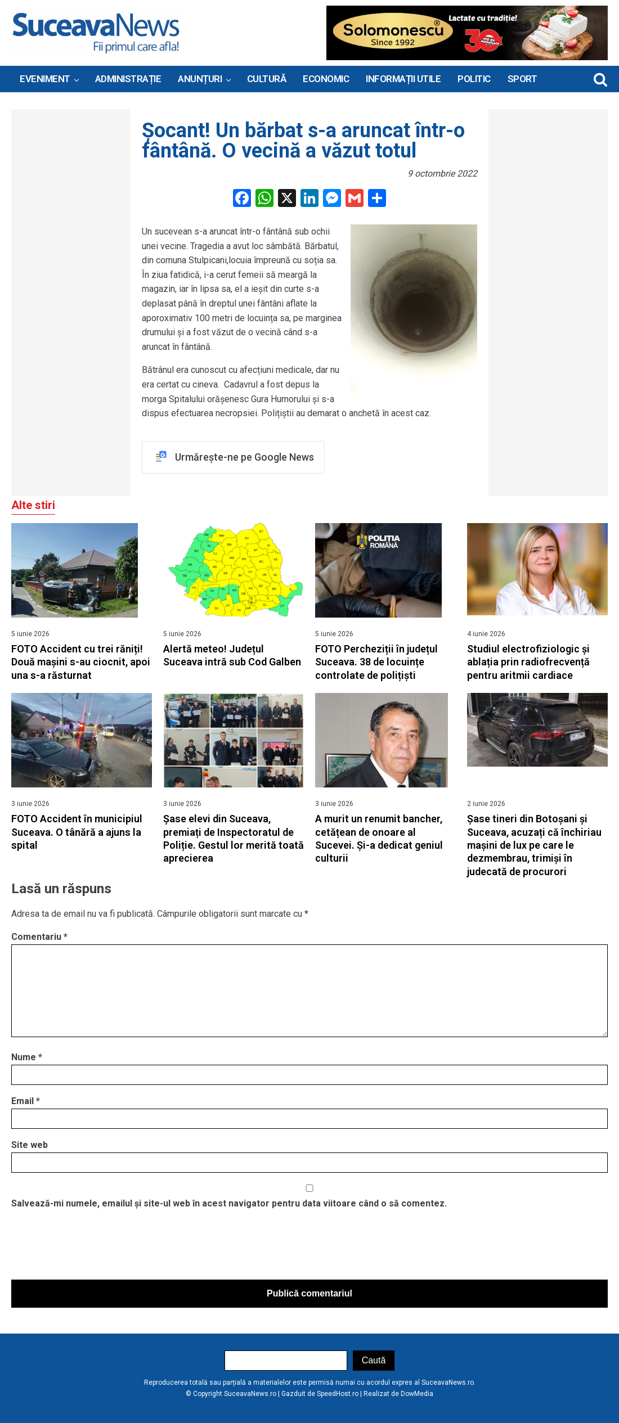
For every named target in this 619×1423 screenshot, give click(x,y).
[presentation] (96, 1247)
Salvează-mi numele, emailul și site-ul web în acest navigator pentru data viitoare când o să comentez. (229, 1203)
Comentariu (39, 936)
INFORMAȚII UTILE (403, 78)
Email (25, 1101)
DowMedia (417, 1394)
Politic (474, 78)
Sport (522, 78)
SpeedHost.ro (337, 1394)
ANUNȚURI (200, 78)
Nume (26, 1057)
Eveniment (45, 78)
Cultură (266, 78)
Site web (29, 1145)
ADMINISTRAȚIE (128, 78)
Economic (326, 78)
